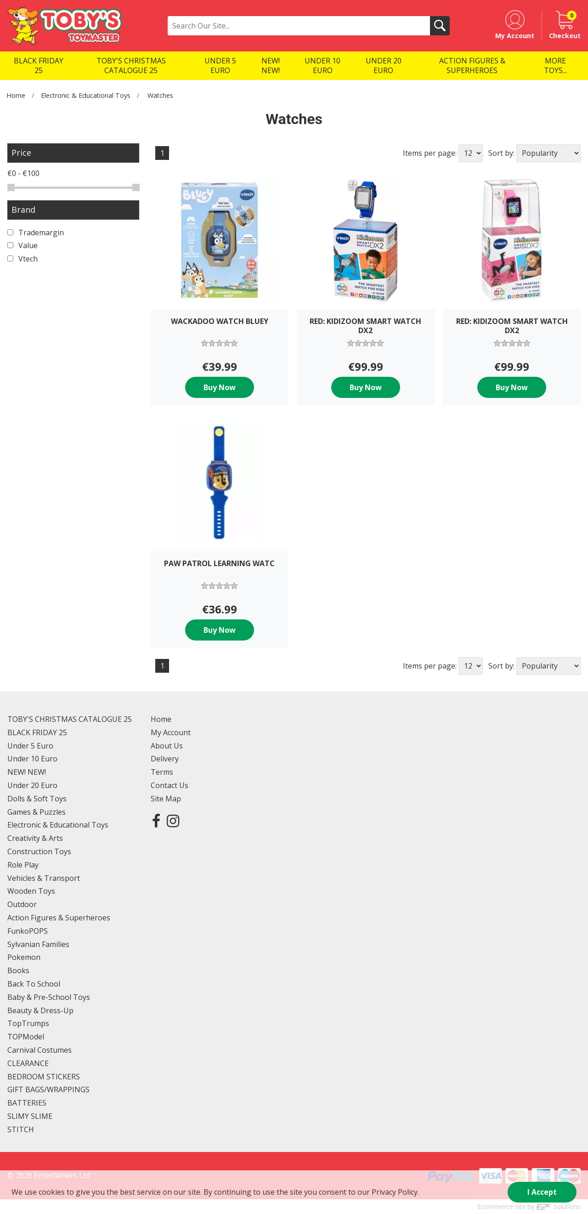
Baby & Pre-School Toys (48, 997)
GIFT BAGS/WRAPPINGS (48, 1089)
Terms (162, 772)
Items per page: (430, 153)
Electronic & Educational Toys (85, 95)
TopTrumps (28, 1023)
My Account (171, 732)
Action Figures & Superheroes (58, 918)
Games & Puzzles (36, 812)
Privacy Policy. (395, 1192)
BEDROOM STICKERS (43, 1077)
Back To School (33, 984)
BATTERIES (26, 1103)
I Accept (542, 1192)
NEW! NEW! (26, 772)
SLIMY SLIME (29, 1116)
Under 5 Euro (30, 746)
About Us (167, 746)
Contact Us (169, 785)
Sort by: (501, 153)
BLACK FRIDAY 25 (37, 732)
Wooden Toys (31, 891)
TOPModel (25, 1037)
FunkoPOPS (27, 931)
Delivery (165, 759)
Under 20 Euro (32, 785)
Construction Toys (39, 851)
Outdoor (22, 904)
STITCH (20, 1129)
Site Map (166, 799)
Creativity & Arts (35, 838)
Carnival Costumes (39, 1050)
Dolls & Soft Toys (37, 799)
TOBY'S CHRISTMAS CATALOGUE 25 (69, 719)
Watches (160, 95)
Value (22, 245)
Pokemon (23, 957)
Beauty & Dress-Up (40, 1010)
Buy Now (220, 387)
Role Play (23, 865)
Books (18, 970)
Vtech (22, 259)
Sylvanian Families (38, 944)
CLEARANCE (28, 1063)
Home (15, 95)
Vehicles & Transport (43, 878)
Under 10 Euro (32, 759)
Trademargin (35, 232)
